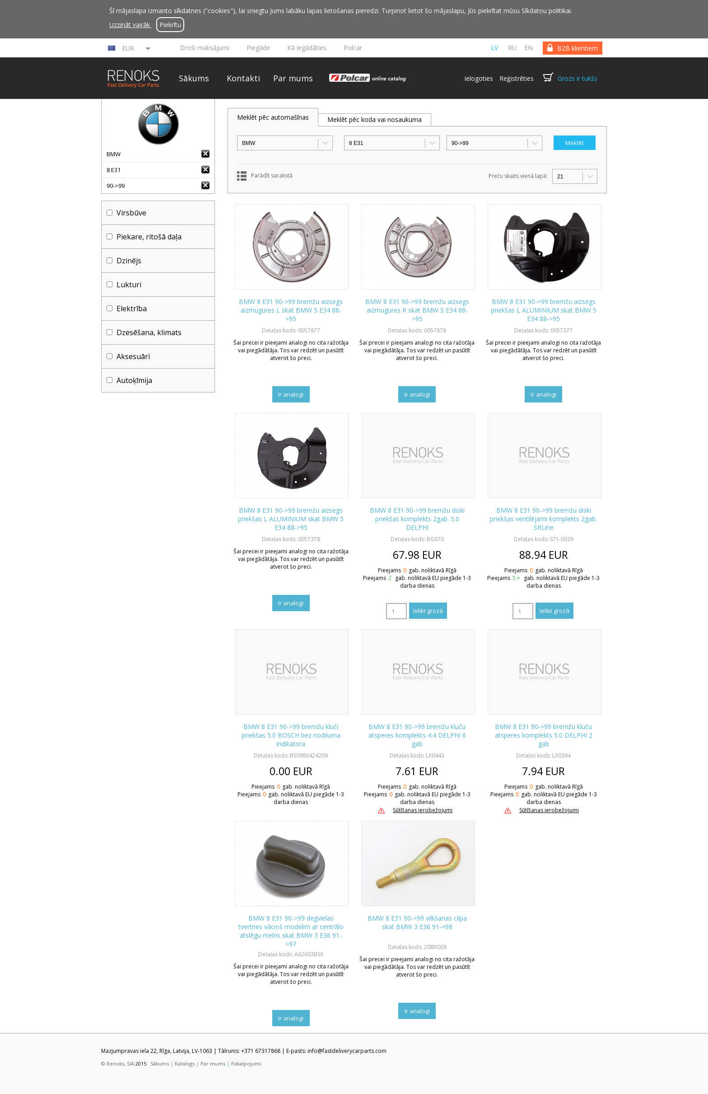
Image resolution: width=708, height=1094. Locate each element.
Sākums (194, 78)
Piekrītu (170, 24)
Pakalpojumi (246, 1063)
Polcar (353, 47)
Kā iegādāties (306, 47)
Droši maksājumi (204, 47)
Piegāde (258, 47)
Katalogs (185, 1063)
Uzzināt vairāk (130, 24)
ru (512, 47)
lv (494, 47)
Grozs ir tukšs (577, 78)
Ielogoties (478, 78)
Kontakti (243, 78)
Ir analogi (290, 394)
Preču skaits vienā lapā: (518, 176)
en (528, 47)
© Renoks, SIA (117, 1063)
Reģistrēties (516, 78)
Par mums (293, 78)
